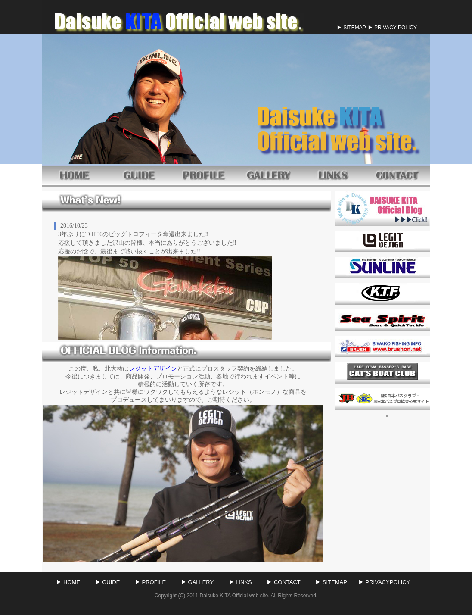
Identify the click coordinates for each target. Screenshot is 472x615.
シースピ (382, 320)
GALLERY (268, 174)
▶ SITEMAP (351, 28)
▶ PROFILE (152, 582)
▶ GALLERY (199, 582)
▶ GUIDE (109, 582)
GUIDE (139, 174)
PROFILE (203, 174)
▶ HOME (70, 582)
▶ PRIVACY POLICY (392, 28)
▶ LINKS (242, 582)
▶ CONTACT (285, 582)
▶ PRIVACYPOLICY (384, 582)
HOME (74, 174)
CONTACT (397, 174)
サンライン (382, 267)
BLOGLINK (382, 208)
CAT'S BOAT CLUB (382, 372)
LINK (333, 174)
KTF (382, 293)
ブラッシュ (382, 346)
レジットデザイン (153, 368)
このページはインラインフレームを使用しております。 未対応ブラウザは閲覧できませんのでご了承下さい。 (186, 278)
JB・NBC (382, 398)
